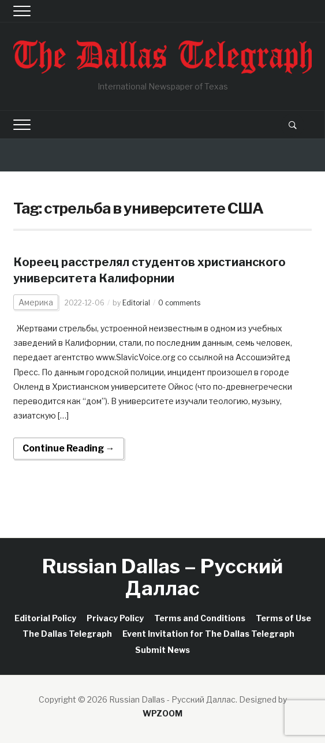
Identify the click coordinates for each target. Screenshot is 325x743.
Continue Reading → (69, 448)
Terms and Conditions (199, 618)
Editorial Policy (45, 618)
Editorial (136, 302)
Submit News (162, 650)
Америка (35, 302)
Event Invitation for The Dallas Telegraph (208, 634)
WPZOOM (162, 713)
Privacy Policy (115, 618)
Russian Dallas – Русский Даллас (162, 576)
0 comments (179, 302)
